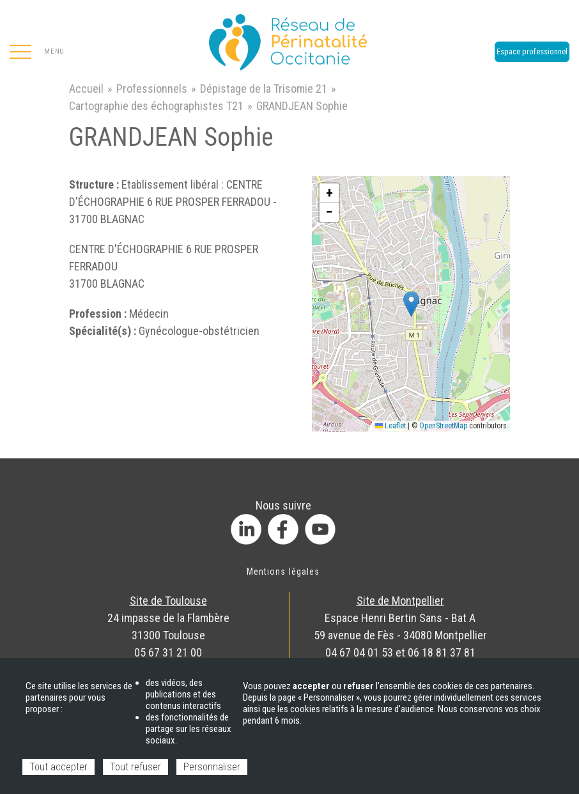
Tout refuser (135, 767)
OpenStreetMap (443, 425)
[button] (411, 304)
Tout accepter (58, 767)
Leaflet (390, 425)
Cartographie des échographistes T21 (156, 106)
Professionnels (151, 88)
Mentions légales (283, 571)
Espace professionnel (532, 51)
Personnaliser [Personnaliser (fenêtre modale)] (211, 767)
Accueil (86, 88)
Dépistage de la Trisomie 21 (263, 88)
